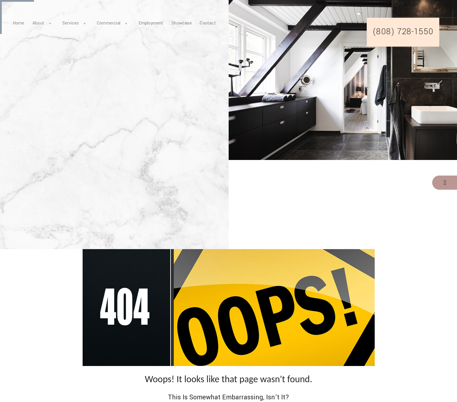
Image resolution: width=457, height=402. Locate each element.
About (38, 23)
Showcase (181, 23)
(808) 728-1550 (403, 31)
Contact (208, 23)
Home (18, 23)
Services (70, 23)
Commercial (108, 23)
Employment (150, 23)
